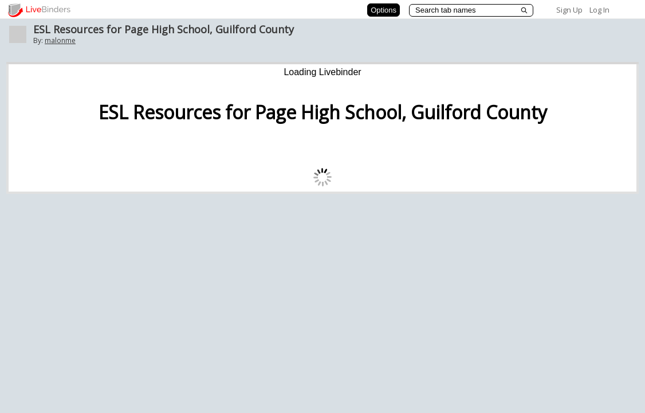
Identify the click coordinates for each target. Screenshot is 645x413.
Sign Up (569, 10)
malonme (60, 40)
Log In (599, 10)
